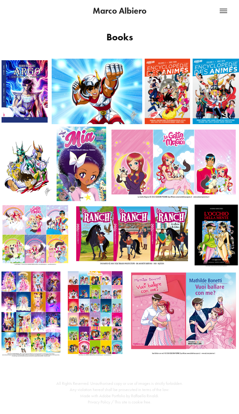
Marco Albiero (120, 11)
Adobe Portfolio (112, 395)
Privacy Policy (99, 402)
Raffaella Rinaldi (144, 395)
